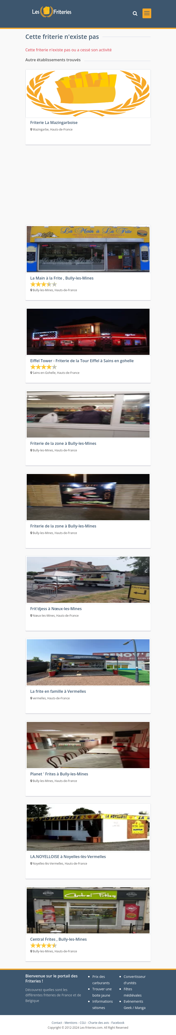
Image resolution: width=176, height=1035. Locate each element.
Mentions (71, 1023)
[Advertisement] (88, 188)
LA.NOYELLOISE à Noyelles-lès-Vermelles (68, 856)
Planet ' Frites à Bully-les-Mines (59, 774)
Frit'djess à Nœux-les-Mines (56, 608)
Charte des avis (98, 1023)
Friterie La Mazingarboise (54, 122)
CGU (83, 1023)
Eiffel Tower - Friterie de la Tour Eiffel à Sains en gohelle (82, 360)
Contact (57, 1023)
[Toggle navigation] (146, 13)
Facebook (117, 1023)
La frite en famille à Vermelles (58, 691)
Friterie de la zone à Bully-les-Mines (63, 443)
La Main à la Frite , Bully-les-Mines (62, 278)
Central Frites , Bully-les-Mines (58, 939)
